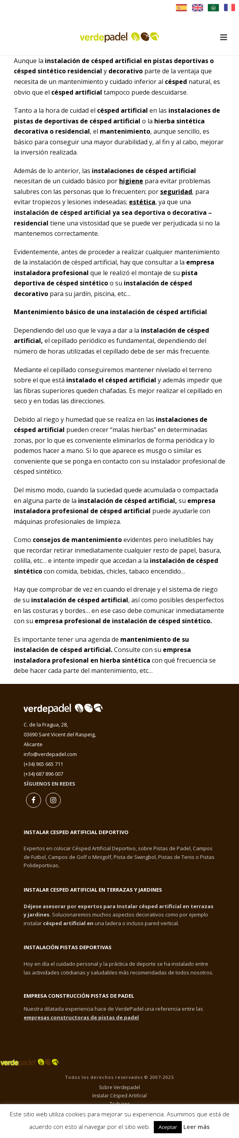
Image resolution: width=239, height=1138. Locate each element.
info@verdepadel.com (50, 754)
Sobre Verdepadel (119, 1087)
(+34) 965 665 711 (43, 763)
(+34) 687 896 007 (43, 773)
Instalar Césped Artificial (119, 1096)
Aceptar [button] (168, 1127)
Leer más (196, 1127)
